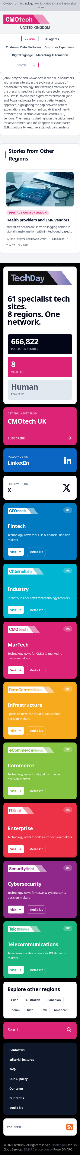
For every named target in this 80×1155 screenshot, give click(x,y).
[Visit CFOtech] (31, 510)
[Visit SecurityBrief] (31, 868)
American (61, 1010)
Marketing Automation (52, 55)
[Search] (34, 65)
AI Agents (52, 39)
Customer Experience (59, 47)
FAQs (13, 1069)
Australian (33, 1000)
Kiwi (44, 1010)
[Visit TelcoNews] (31, 929)
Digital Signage (22, 55)
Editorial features (21, 1060)
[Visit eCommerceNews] (31, 750)
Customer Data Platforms (23, 47)
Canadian (54, 1000)
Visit (16, 552)
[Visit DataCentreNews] (31, 689)
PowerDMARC (62, 1149)
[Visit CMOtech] (31, 629)
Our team (16, 1088)
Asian (14, 1000)
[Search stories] (17, 65)
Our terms (16, 1098)
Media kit (36, 552)
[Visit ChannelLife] (31, 571)
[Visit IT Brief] (31, 810)
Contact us (17, 1050)
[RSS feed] (40, 1127)
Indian (15, 1010)
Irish (30, 1010)
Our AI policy (18, 1079)
